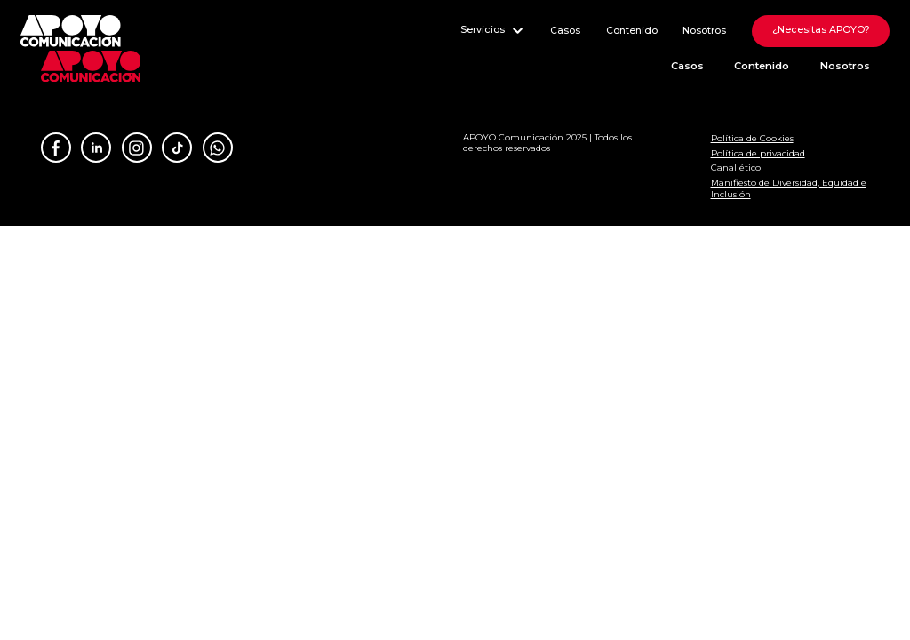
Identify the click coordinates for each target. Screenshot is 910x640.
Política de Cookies (752, 137)
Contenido (632, 30)
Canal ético (736, 167)
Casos (565, 30)
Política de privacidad (758, 153)
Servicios (492, 30)
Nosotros (704, 30)
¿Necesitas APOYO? (821, 30)
